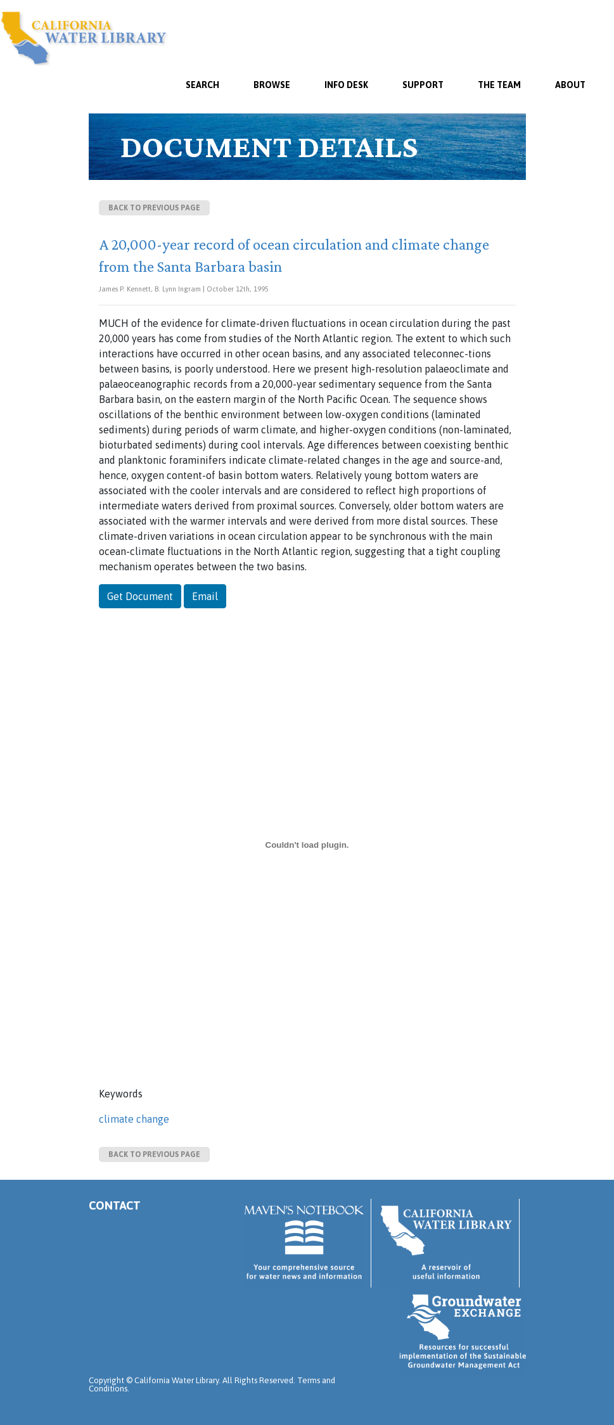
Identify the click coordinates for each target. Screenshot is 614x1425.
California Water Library (84, 38)
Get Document (140, 596)
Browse (271, 85)
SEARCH (202, 85)
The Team (499, 85)
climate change (134, 1119)
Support (423, 85)
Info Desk (346, 85)
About (570, 85)
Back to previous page (154, 207)
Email (205, 596)
